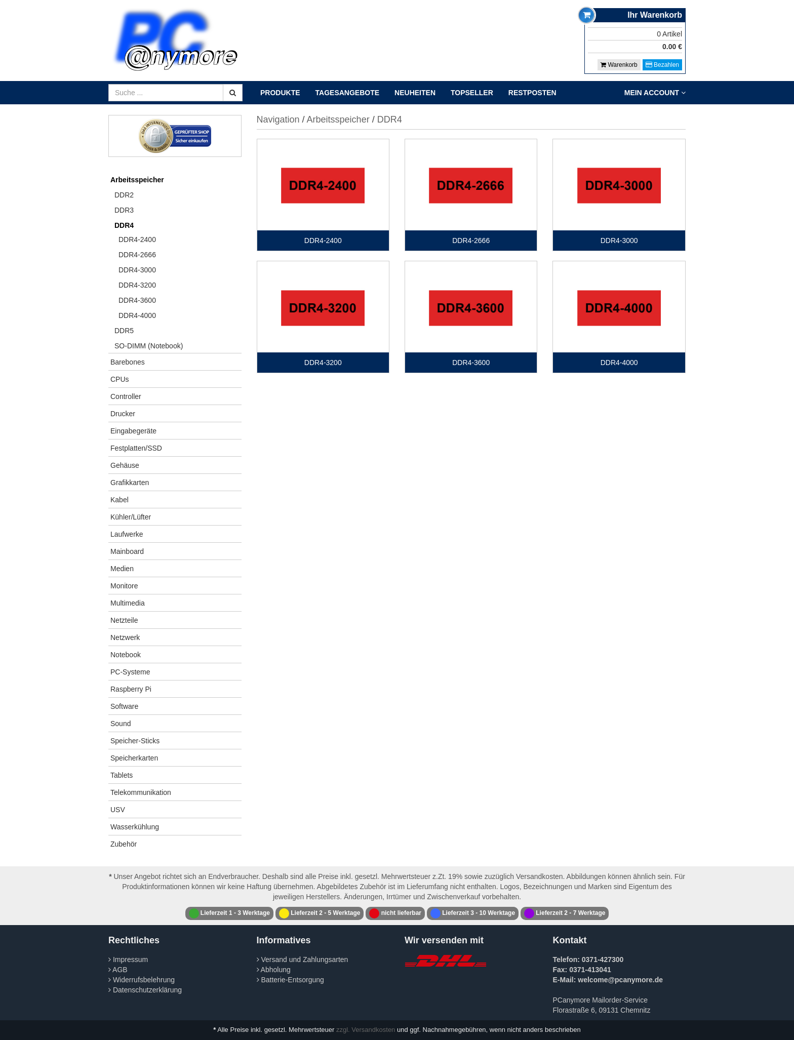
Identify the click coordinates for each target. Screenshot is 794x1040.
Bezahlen (662, 64)
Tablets (121, 775)
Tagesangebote (347, 93)
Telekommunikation (140, 792)
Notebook (125, 655)
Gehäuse (124, 465)
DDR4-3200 (137, 285)
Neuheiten (414, 93)
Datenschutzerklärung (145, 990)
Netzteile (124, 620)
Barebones (127, 362)
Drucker (122, 414)
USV (117, 810)
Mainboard (127, 551)
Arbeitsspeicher (137, 180)
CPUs (119, 379)
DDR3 (124, 210)
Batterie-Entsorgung (290, 980)
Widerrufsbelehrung (141, 980)
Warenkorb (619, 64)
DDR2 (124, 195)
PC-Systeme (130, 672)
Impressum (128, 959)
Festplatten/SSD (136, 448)
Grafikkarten (129, 482)
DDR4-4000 (137, 315)
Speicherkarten (134, 758)
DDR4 (124, 225)
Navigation (278, 119)
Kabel (119, 500)
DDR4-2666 (137, 255)
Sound (120, 723)
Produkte (280, 93)
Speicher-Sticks (135, 741)
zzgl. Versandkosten (365, 1029)
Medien (122, 569)
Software (124, 706)
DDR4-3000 (137, 270)
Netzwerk (125, 637)
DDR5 (124, 331)
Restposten (532, 93)
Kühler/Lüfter (130, 517)
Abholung (274, 970)
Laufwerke (126, 534)
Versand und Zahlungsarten (302, 959)
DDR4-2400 (137, 239)
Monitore (124, 586)
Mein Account (655, 93)
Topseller (472, 93)
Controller (125, 396)
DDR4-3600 (137, 300)
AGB (118, 970)
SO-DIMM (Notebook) (148, 346)
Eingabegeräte (133, 431)
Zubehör (123, 844)
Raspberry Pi (130, 689)
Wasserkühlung (134, 827)
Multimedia (127, 603)
